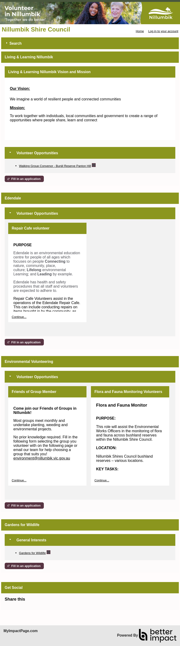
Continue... (19, 317)
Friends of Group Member (34, 392)
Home (140, 31)
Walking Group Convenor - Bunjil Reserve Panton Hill (55, 166)
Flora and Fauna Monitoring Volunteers (128, 392)
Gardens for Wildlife (32, 553)
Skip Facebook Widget (40, 601)
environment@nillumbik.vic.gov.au (41, 458)
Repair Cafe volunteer (30, 228)
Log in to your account (163, 31)
